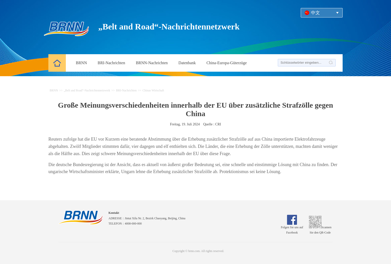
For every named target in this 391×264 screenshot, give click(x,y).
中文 (315, 12)
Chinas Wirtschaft (153, 90)
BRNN (81, 63)
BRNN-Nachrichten (152, 63)
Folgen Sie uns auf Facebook (292, 228)
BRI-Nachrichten (111, 63)
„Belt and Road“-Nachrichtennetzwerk (87, 90)
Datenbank (187, 63)
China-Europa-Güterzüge (226, 63)
